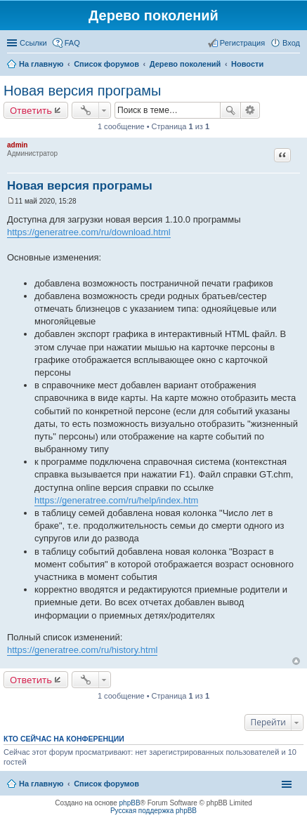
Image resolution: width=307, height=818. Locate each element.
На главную (41, 783)
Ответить (31, 110)
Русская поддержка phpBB (153, 810)
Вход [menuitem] (291, 43)
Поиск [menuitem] (296, 65)
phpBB (130, 803)
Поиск (230, 110)
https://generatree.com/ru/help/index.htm (116, 500)
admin (17, 145)
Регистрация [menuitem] (242, 43)
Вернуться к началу (296, 661)
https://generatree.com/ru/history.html (82, 650)
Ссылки (33, 43)
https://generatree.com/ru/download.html (89, 232)
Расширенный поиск (250, 110)
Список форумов (106, 783)
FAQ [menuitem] (72, 43)
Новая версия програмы (82, 90)
